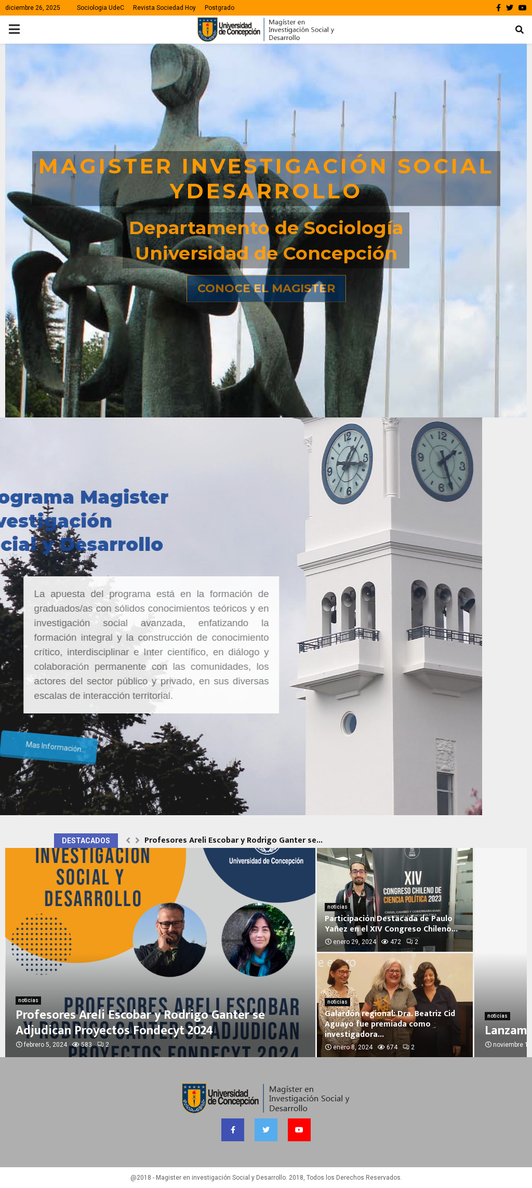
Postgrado (219, 7)
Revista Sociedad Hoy (164, 7)
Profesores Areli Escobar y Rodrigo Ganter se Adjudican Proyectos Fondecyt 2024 (140, 1023)
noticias (28, 1000)
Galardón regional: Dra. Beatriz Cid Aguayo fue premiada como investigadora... (390, 1024)
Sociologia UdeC (100, 7)
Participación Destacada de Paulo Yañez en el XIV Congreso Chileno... (391, 924)
